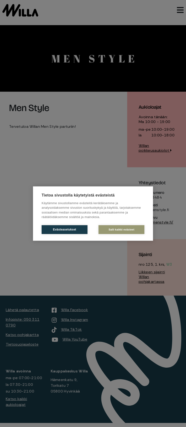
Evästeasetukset (64, 229)
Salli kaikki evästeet (121, 229)
